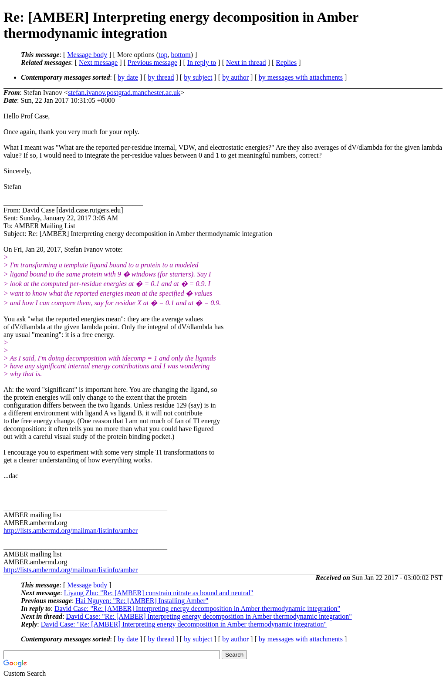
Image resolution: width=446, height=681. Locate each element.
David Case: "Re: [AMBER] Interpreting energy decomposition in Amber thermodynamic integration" (197, 608)
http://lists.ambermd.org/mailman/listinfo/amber (70, 530)
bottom (180, 54)
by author (235, 77)
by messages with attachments (301, 77)
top (163, 54)
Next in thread (246, 62)
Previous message (152, 62)
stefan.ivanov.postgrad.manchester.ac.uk (124, 92)
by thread (161, 77)
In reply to (201, 62)
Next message (98, 62)
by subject (198, 77)
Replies (286, 62)
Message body (87, 54)
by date (128, 77)
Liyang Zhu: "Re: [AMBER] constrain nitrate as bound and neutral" (158, 593)
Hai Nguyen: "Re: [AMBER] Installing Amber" (141, 600)
